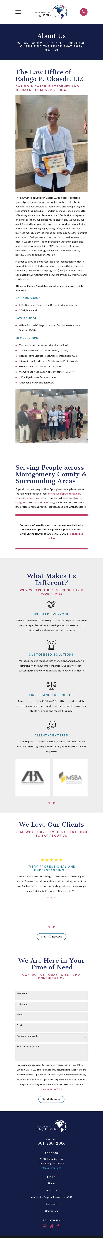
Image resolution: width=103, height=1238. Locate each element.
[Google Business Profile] (44, 1226)
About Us (51, 1190)
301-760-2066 (51, 1143)
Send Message (51, 1099)
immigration (21, 502)
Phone (20, 1014)
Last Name (22, 1004)
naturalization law (43, 502)
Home (51, 1183)
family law (40, 498)
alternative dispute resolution (63, 493)
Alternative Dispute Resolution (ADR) (51, 1197)
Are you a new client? (27, 1036)
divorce (77, 498)
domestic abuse (24, 498)
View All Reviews (51, 936)
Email (19, 1025)
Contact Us (51, 1211)
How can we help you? (28, 1046)
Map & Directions (51, 1168)
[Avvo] (51, 1226)
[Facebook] (58, 1226)
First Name (22, 993)
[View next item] (54, 802)
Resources (51, 1204)
